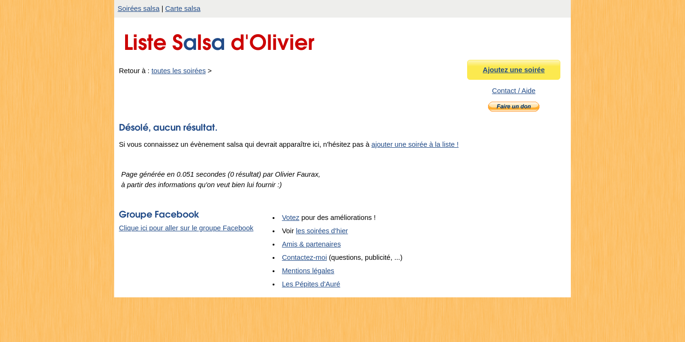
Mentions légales (308, 271)
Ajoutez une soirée (514, 70)
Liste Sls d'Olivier (219, 40)
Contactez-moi (304, 257)
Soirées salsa (138, 8)
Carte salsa (182, 8)
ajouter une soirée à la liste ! (415, 144)
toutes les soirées (178, 71)
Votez (291, 217)
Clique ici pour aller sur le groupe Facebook (186, 228)
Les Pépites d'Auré (311, 284)
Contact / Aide (513, 91)
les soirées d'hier (322, 231)
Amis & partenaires (311, 244)
